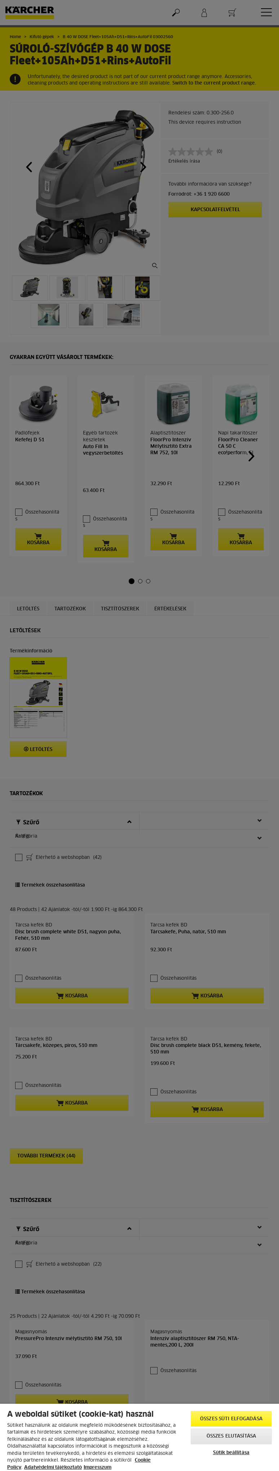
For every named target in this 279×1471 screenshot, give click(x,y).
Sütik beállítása (231, 1452)
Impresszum (97, 1467)
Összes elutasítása (231, 1436)
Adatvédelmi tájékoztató (53, 1467)
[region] (139, 1437)
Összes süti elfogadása (231, 1419)
